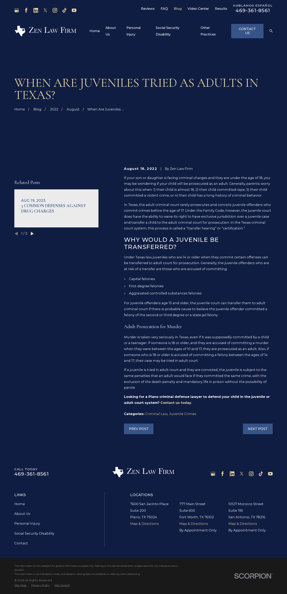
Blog (178, 9)
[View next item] (32, 239)
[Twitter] (45, 10)
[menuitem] (20, 585)
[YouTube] (74, 10)
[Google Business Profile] (16, 10)
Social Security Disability (34, 533)
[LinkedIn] (35, 10)
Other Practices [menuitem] (208, 31)
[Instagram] (55, 10)
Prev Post (139, 429)
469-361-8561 (253, 10)
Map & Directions (144, 524)
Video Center (198, 9)
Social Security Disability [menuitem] (167, 31)
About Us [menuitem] (110, 31)
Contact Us (247, 31)
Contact (21, 543)
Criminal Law (156, 414)
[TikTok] (64, 10)
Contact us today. (176, 403)
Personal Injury (27, 523)
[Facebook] (26, 10)
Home (19, 504)
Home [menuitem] (94, 31)
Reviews (148, 9)
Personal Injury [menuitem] (133, 31)
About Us (22, 514)
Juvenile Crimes (182, 414)
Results (221, 9)
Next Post (258, 429)
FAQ (164, 9)
